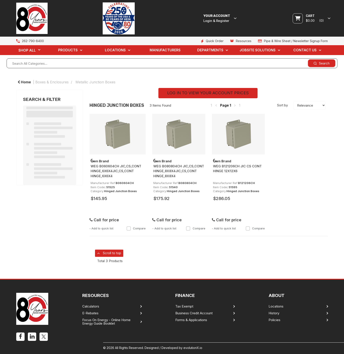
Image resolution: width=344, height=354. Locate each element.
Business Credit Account (194, 313)
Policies (274, 320)
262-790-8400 (33, 41)
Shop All (27, 50)
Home (24, 82)
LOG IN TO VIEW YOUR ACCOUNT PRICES (208, 92)
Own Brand (100, 161)
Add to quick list (102, 228)
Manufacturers (165, 50)
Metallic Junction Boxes (95, 82)
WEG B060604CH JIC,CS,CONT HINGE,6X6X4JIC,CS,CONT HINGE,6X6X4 (116, 171)
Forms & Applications (191, 320)
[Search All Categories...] (172, 63)
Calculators (90, 306)
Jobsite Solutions (258, 50)
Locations (115, 50)
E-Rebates (90, 313)
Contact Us (305, 50)
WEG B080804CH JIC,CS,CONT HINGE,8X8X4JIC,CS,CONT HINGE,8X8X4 (178, 171)
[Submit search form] (321, 63)
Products (68, 50)
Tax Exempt (184, 306)
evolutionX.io (192, 348)
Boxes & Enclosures (52, 82)
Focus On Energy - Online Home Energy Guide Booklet (106, 321)
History (274, 313)
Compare (136, 228)
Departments (210, 50)
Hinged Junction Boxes (120, 191)
